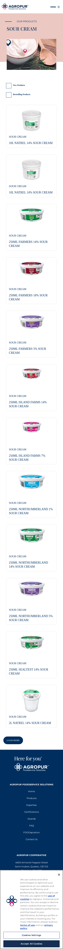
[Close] (59, 874)
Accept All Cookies (31, 943)
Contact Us (31, 839)
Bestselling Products (21, 94)
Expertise (31, 805)
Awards (32, 818)
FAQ (31, 825)
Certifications (31, 812)
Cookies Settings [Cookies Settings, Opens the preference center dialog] (31, 935)
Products (31, 798)
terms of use (27, 925)
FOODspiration (31, 832)
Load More (13, 740)
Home (31, 791)
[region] (31, 909)
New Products (19, 85)
